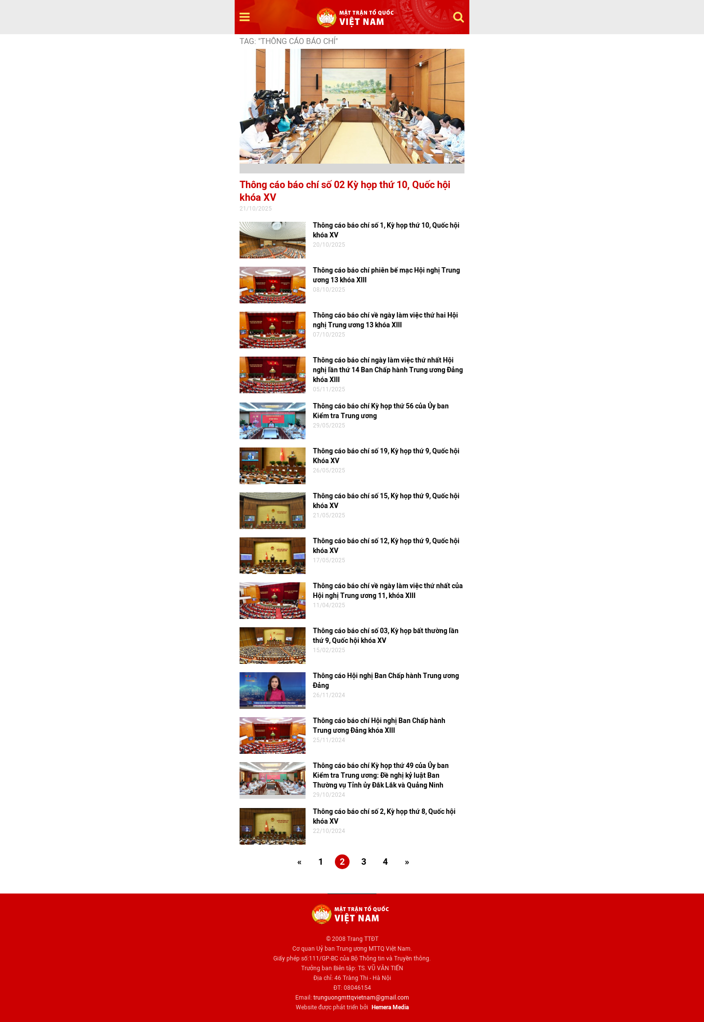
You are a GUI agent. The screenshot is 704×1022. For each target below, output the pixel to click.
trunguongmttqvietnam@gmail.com (361, 997)
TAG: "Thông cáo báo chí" (289, 41)
